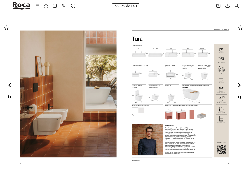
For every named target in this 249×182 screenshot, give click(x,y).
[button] (36, 5)
